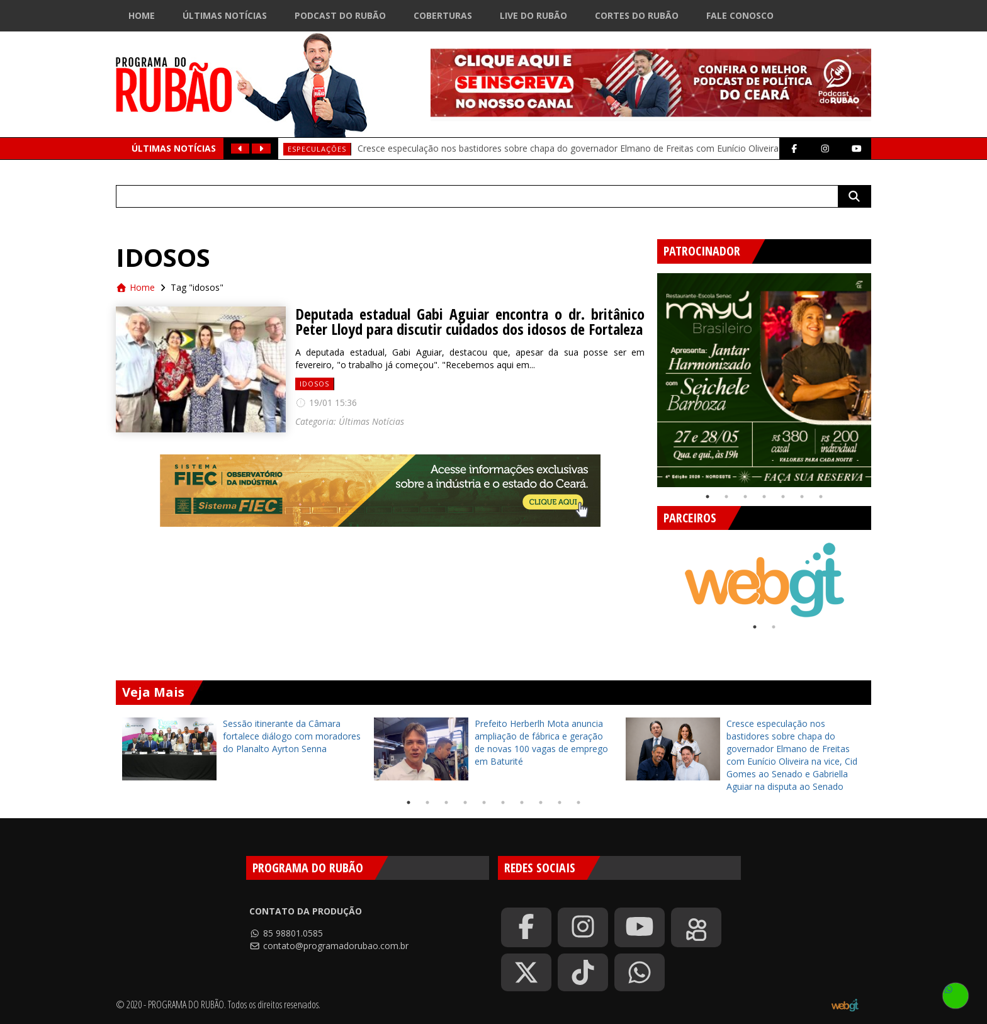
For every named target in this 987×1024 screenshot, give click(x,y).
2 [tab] (726, 496)
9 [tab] (559, 802)
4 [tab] (764, 496)
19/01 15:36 (326, 402)
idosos (314, 383)
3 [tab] (745, 496)
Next (880, 375)
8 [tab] (540, 802)
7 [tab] (821, 496)
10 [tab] (578, 802)
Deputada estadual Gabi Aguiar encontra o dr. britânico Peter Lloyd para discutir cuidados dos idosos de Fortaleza (470, 322)
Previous (647, 375)
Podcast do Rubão (340, 15)
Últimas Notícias (225, 15)
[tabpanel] (764, 380)
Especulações (317, 149)
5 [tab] (783, 496)
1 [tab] (707, 496)
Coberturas (443, 15)
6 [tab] (802, 496)
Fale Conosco (740, 15)
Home (141, 15)
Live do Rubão (533, 15)
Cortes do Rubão (637, 15)
